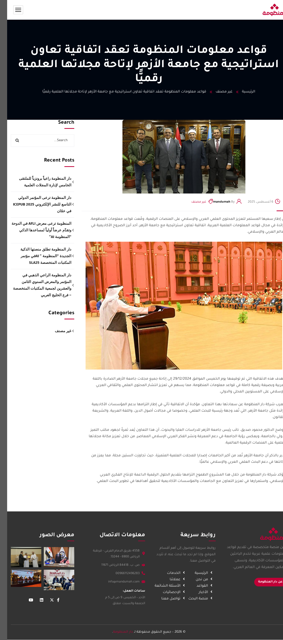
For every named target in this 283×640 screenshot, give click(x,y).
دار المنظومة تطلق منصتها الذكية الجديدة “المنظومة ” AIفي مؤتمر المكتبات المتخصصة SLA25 (38, 256)
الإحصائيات (171, 593)
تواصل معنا (170, 599)
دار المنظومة (116, 632)
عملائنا (174, 580)
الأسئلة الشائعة (167, 586)
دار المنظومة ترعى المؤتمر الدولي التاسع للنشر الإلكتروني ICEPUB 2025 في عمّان (35, 204)
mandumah (214, 202)
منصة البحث (198, 599)
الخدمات (173, 573)
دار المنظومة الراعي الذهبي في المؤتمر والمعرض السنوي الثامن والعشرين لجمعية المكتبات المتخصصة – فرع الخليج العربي (35, 285)
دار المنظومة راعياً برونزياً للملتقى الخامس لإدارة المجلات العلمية (38, 181)
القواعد (202, 586)
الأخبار (203, 593)
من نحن (201, 580)
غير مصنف (217, 92)
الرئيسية (241, 92)
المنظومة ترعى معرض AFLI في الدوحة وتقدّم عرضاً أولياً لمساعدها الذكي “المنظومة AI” (34, 230)
